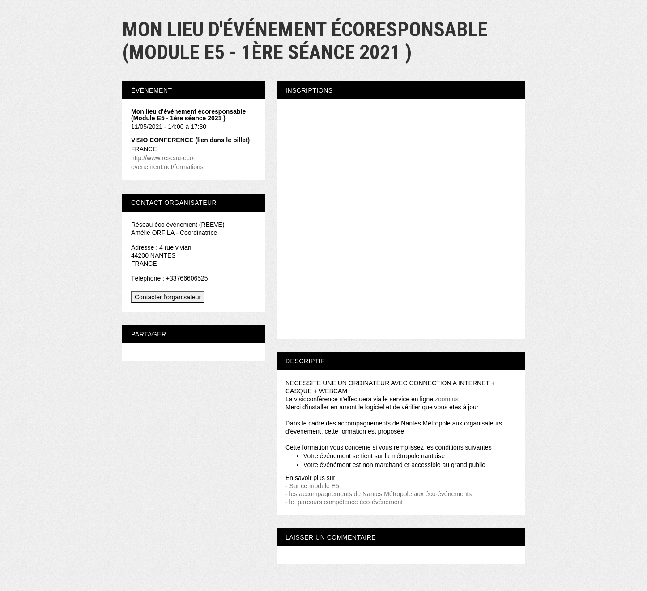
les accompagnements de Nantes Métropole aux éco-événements (380, 493)
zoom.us (447, 399)
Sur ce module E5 (314, 485)
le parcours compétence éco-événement (347, 502)
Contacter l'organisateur (168, 297)
